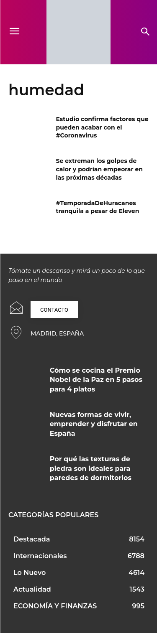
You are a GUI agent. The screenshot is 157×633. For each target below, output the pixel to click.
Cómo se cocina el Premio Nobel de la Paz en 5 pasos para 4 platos (96, 379)
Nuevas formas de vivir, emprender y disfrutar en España (94, 424)
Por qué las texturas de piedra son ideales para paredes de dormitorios (90, 468)
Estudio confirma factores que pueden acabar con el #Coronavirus (102, 127)
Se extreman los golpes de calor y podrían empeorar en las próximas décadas (99, 169)
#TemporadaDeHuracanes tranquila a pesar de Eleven (97, 207)
